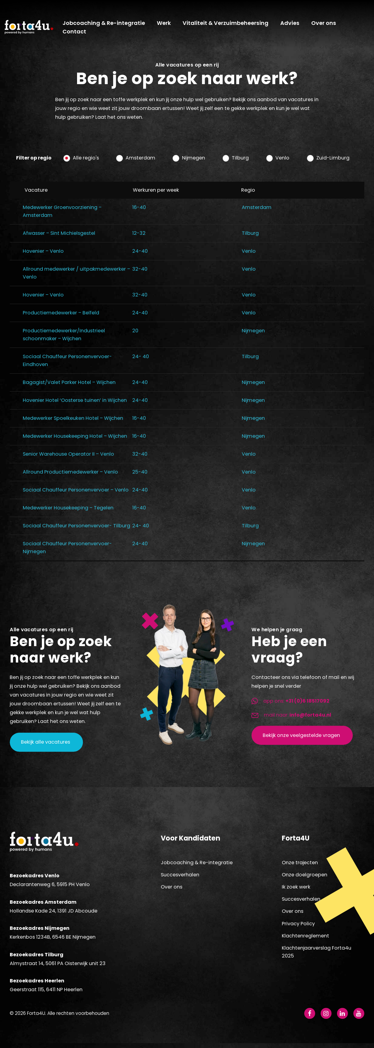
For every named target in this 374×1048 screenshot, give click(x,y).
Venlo (282, 161)
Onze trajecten (300, 865)
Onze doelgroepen (304, 878)
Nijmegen (193, 161)
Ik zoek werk (296, 890)
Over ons (325, 25)
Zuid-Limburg (332, 161)
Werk (166, 25)
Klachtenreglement (305, 939)
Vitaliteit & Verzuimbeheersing (227, 25)
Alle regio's (86, 161)
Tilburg (240, 161)
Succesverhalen (180, 878)
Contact (76, 33)
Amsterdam (140, 161)
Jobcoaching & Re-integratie (105, 25)
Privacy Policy (298, 926)
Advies (291, 25)
